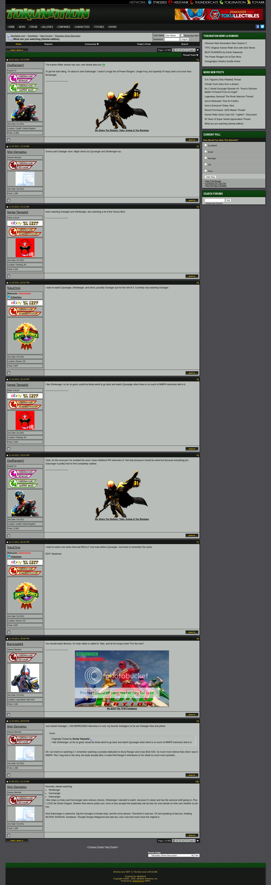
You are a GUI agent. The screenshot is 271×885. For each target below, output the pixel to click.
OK (209, 165)
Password (158, 39)
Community (92, 44)
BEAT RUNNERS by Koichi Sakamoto (224, 52)
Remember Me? (190, 36)
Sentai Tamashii (17, 212)
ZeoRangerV (15, 65)
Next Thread (111, 847)
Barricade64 (15, 644)
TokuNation (32, 36)
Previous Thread (96, 847)
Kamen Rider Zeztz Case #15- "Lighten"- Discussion (231, 114)
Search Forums (213, 193)
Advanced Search (214, 203)
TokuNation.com (17, 36)
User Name (159, 35)
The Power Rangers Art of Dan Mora (223, 57)
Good (210, 152)
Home (11, 26)
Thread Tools (189, 55)
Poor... (211, 171)
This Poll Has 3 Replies (216, 185)
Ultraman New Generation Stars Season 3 (226, 43)
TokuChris (13, 288)
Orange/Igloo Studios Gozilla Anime (222, 61)
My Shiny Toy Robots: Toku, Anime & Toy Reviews (122, 130)
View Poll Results (213, 181)
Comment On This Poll (215, 183)
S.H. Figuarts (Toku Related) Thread (223, 79)
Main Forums (46, 36)
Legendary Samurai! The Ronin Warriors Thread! (229, 96)
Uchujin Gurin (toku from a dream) (222, 84)
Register (48, 44)
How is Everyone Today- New (219, 105)
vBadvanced (138, 881)
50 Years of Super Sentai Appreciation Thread (227, 119)
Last (192, 50)
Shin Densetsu (17, 152)
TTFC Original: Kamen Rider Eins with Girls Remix (230, 47)
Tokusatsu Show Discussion (67, 36)
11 (183, 50)
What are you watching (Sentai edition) (224, 123)
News (22, 26)
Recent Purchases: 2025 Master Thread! (225, 110)
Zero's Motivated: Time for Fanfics (221, 101)
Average (212, 158)
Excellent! (212, 145)
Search (184, 44)
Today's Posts (144, 44)
